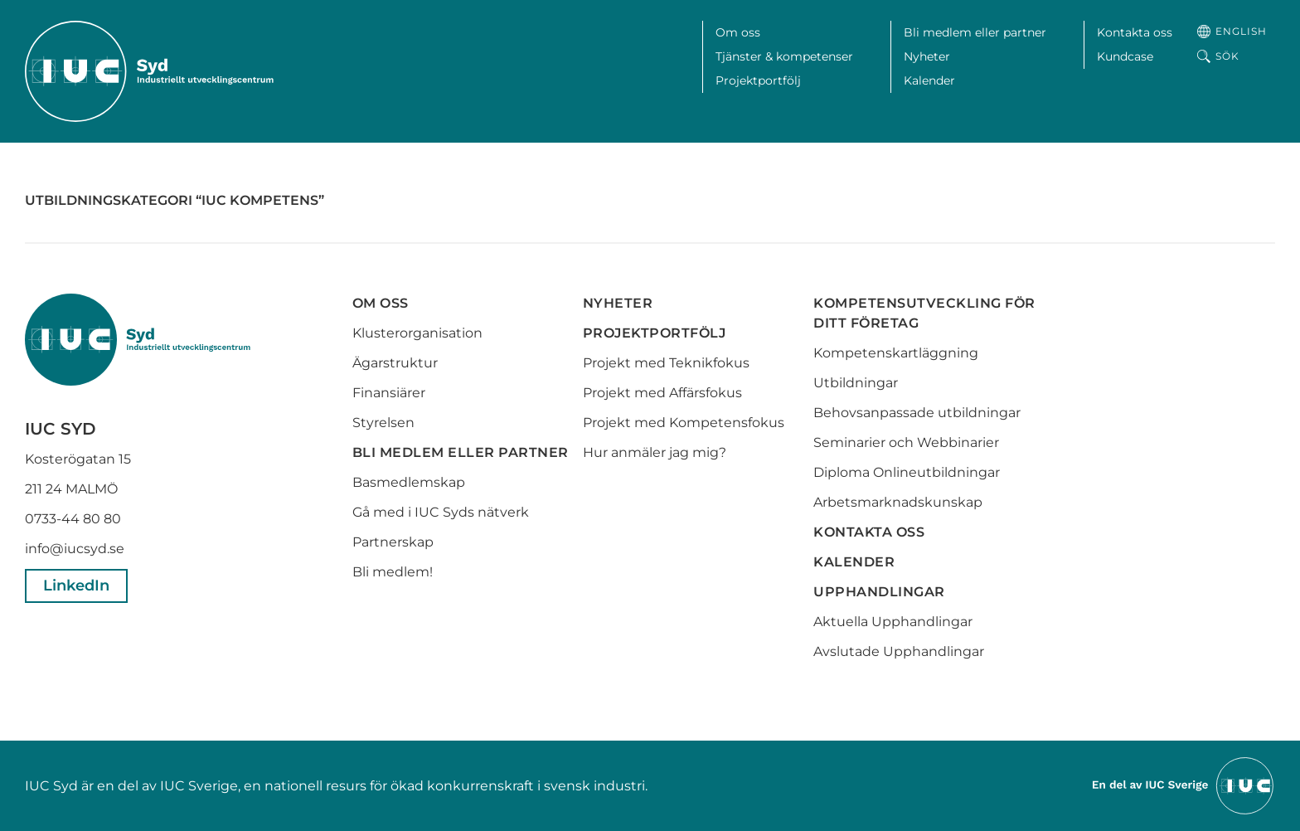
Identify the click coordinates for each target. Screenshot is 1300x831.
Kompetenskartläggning (895, 353)
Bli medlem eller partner (975, 32)
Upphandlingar (879, 592)
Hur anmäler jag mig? (654, 452)
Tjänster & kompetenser (784, 56)
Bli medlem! (392, 572)
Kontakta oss (1134, 32)
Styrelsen (383, 422)
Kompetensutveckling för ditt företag (924, 313)
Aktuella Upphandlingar (893, 621)
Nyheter (927, 56)
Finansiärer (388, 393)
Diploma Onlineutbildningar (906, 472)
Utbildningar (855, 383)
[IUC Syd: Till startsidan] (149, 71)
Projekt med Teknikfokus (666, 363)
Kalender (929, 80)
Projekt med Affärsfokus (662, 393)
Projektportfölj (758, 80)
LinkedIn (76, 585)
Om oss (737, 32)
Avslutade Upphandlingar (898, 651)
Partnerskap (393, 542)
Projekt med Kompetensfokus (683, 422)
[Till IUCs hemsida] (1184, 785)
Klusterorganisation (417, 333)
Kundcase (1125, 56)
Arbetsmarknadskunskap (897, 502)
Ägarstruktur (395, 363)
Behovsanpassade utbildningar (917, 412)
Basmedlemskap (408, 482)
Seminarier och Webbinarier (906, 442)
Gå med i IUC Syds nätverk (442, 512)
